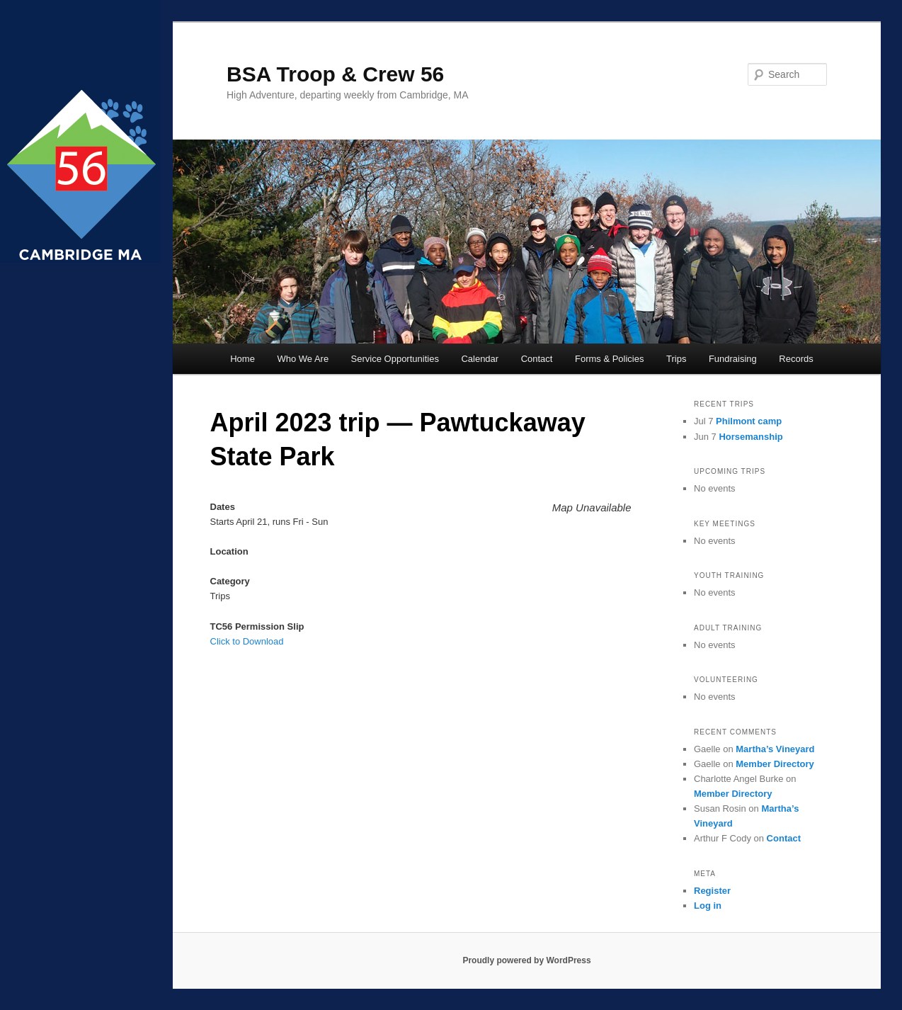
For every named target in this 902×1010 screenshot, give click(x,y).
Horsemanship (750, 436)
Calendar (479, 358)
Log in (707, 905)
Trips (676, 358)
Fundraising (733, 358)
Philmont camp (749, 421)
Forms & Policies (609, 358)
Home (242, 358)
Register (712, 890)
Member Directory (775, 764)
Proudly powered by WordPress (526, 960)
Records (796, 358)
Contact (537, 358)
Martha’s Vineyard (775, 749)
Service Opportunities (395, 358)
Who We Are (303, 358)
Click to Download (247, 641)
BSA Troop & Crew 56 (335, 74)
